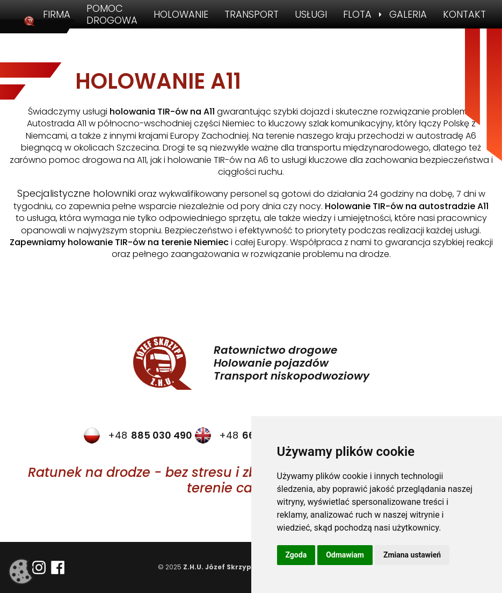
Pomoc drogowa (111, 14)
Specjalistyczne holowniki (76, 193)
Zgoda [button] (296, 555)
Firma (56, 14)
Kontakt (464, 14)
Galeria (408, 14)
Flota (357, 14)
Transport (251, 14)
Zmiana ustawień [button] (412, 555)
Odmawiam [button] (345, 555)
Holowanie (181, 14)
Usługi (311, 14)
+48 (138, 435)
